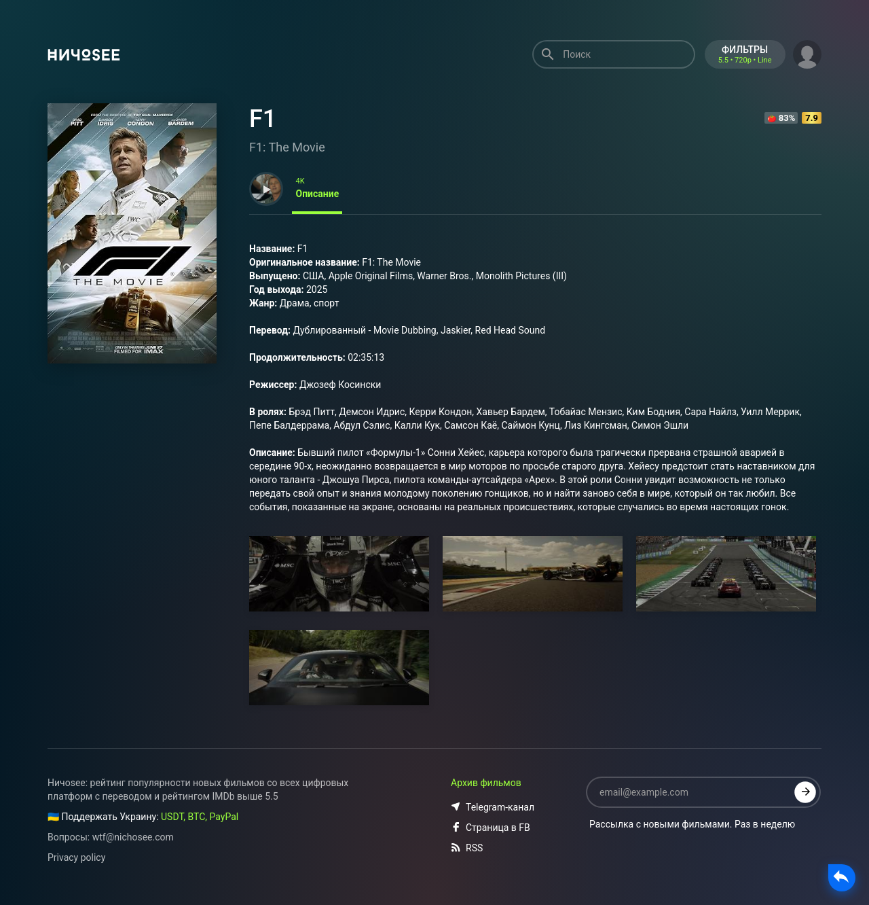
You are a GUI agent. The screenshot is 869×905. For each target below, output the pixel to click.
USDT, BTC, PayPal (199, 816)
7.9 (811, 118)
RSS (467, 847)
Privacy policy (76, 857)
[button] (807, 53)
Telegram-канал (492, 807)
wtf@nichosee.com (133, 837)
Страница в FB (490, 827)
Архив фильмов (486, 782)
